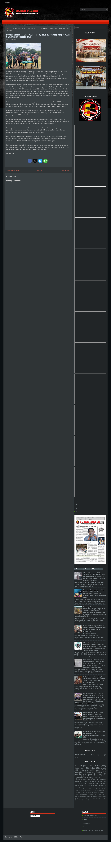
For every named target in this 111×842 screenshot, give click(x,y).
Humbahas (77, 792)
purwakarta (79, 800)
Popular (78, 569)
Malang (102, 792)
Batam (76, 787)
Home (8, 28)
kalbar (76, 785)
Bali (103, 785)
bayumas (78, 798)
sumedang (85, 781)
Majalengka (80, 765)
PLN (75, 757)
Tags (86, 569)
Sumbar (89, 796)
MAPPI (95, 792)
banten (102, 783)
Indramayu (84, 770)
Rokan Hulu (78, 774)
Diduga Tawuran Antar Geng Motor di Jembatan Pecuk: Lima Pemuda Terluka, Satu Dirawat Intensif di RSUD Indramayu (94, 679)
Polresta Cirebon (101, 776)
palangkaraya (88, 776)
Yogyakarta (95, 796)
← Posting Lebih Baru (12, 170)
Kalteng (89, 774)
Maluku (76, 794)
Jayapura (95, 787)
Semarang (80, 778)
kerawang (92, 789)
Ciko (81, 787)
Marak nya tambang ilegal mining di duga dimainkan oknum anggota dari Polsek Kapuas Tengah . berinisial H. (94, 628)
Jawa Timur (83, 785)
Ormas (102, 755)
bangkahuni (103, 796)
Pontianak (101, 794)
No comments (24, 40)
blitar (94, 779)
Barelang (89, 790)
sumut (82, 790)
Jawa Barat (88, 787)
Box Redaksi (87, 823)
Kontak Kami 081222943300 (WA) (93, 831)
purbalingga (103, 798)
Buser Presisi (20, 837)
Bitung (89, 772)
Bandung (99, 772)
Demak (102, 790)
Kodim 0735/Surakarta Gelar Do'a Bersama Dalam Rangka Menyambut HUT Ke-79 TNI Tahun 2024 (94, 734)
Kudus (89, 792)
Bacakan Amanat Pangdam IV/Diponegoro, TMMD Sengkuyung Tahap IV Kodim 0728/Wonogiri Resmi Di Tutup (38, 35)
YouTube (7, 3)
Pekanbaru (77, 776)
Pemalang (77, 783)
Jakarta (103, 768)
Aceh (98, 770)
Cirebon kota (79, 768)
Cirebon (96, 765)
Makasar (102, 787)
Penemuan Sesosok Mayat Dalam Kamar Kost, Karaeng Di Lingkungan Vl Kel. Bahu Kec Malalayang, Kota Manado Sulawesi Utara (94, 593)
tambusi (86, 800)
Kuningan (99, 774)
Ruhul (90, 785)
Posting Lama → (66, 170)
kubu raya (85, 798)
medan (99, 789)
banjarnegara (93, 783)
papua (96, 798)
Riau (89, 779)
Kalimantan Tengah (100, 778)
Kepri (84, 792)
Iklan (84, 827)
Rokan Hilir (77, 796)
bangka (76, 781)
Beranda (39, 170)
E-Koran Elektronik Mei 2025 (91, 816)
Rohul (92, 768)
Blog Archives (96, 569)
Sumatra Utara (78, 789)
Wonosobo (78, 772)
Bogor (101, 781)
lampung (97, 785)
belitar (94, 781)
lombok (91, 798)
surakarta (101, 779)
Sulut (83, 796)
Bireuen (96, 790)
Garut (84, 783)
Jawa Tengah (81, 779)
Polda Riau (83, 794)
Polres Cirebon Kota (92, 794)
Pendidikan (79, 754)
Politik (93, 755)
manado (89, 778)
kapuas (86, 789)
